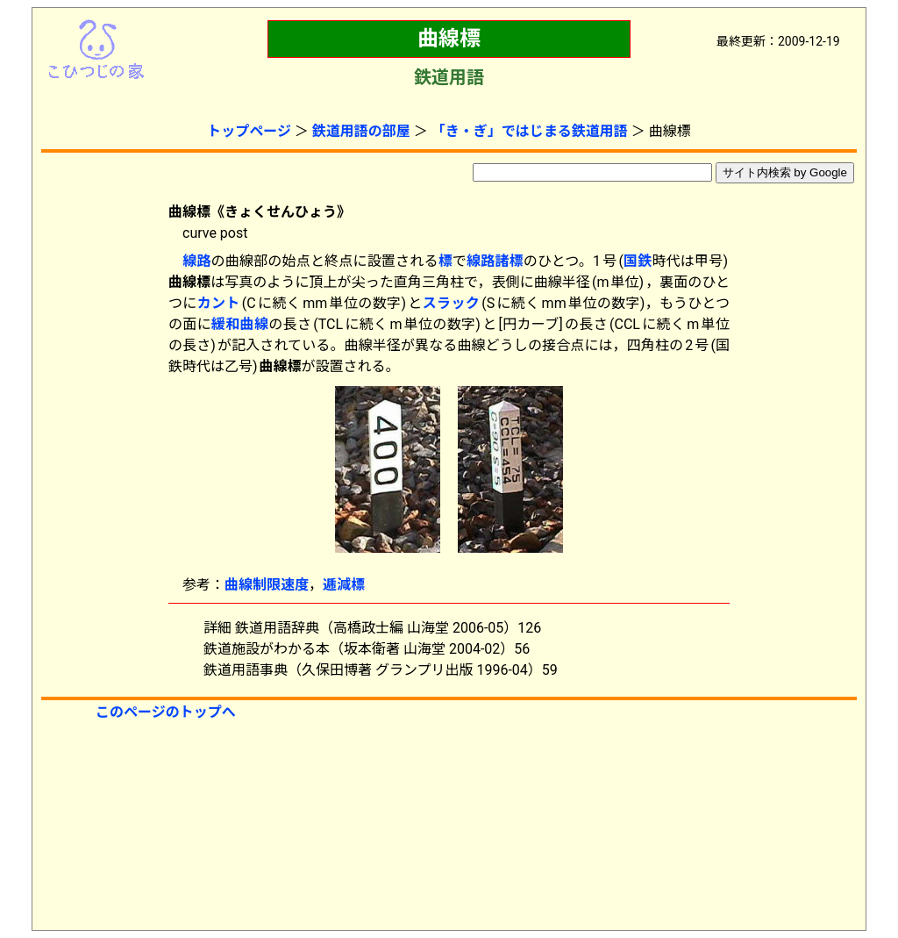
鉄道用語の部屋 (361, 131)
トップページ (249, 131)
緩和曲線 (239, 324)
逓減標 (344, 584)
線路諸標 (495, 261)
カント (218, 303)
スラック (451, 303)
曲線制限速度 (266, 584)
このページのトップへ (166, 712)
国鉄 (638, 261)
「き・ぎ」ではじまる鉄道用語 (529, 131)
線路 (196, 261)
